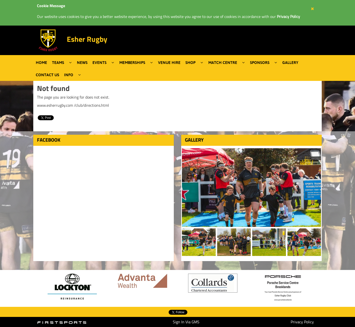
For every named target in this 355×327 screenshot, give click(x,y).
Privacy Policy (302, 322)
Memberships (132, 62)
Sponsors (259, 62)
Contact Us (47, 74)
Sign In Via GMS (186, 322)
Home (41, 62)
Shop (190, 62)
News (82, 62)
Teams (58, 62)
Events (99, 62)
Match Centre (222, 62)
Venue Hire (169, 62)
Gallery (290, 62)
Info (68, 74)
